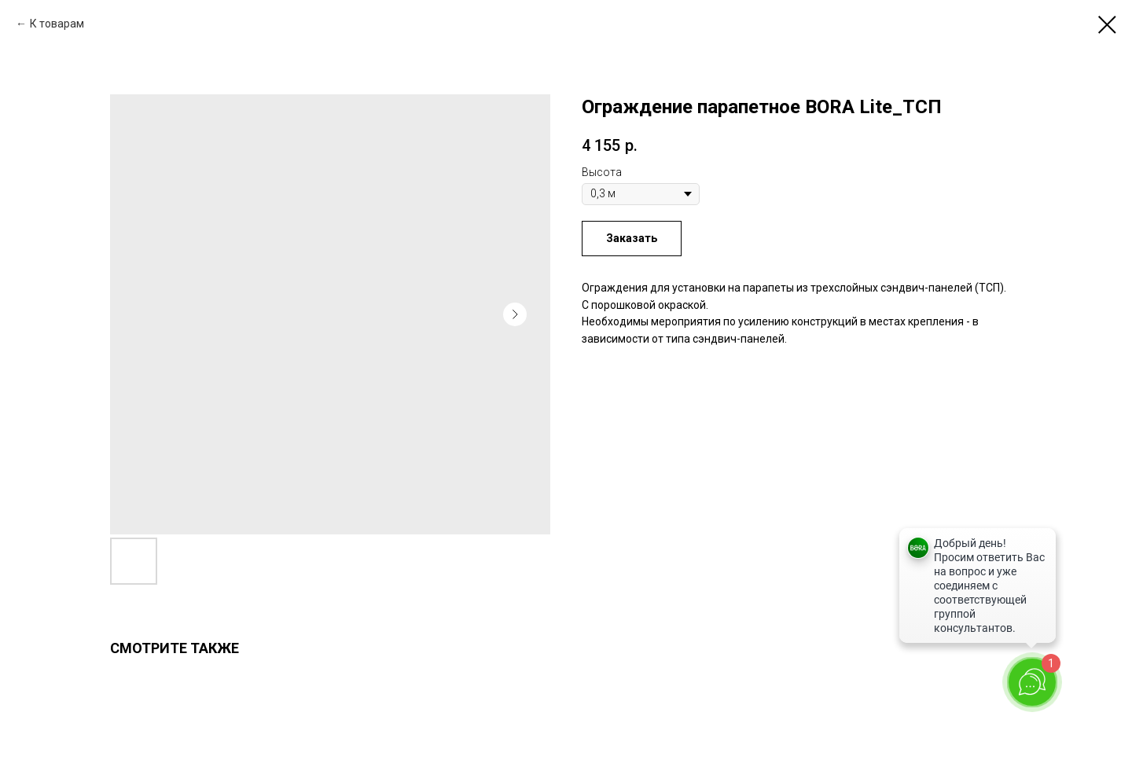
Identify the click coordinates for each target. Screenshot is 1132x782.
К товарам (57, 23)
